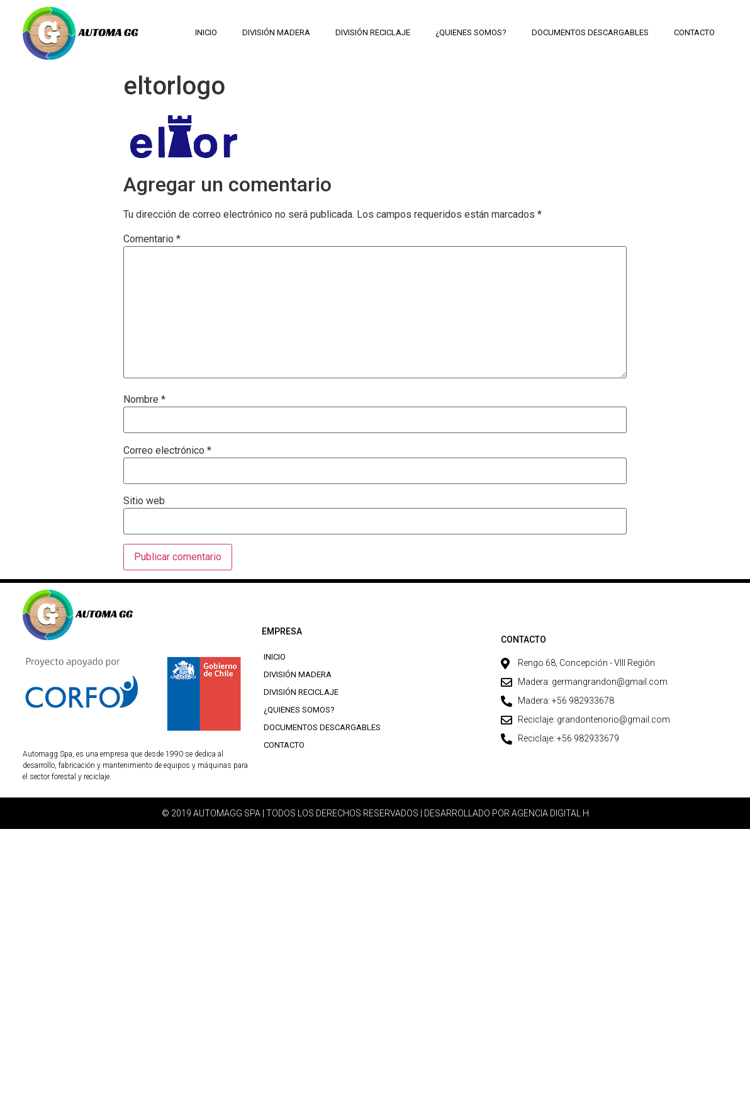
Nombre (144, 400)
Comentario (152, 239)
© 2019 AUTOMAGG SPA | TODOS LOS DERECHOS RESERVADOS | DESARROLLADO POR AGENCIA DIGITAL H (375, 813)
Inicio (206, 32)
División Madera (276, 32)
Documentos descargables (590, 32)
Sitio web (144, 501)
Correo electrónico (167, 451)
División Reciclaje (372, 32)
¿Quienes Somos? (471, 32)
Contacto (694, 32)
